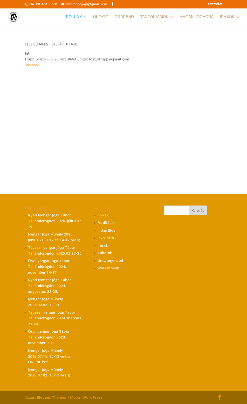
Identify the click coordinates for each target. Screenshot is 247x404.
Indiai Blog (106, 230)
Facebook (32, 65)
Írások (227, 17)
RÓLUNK (74, 17)
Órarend (124, 17)
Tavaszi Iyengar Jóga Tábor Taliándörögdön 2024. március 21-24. (54, 318)
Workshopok (108, 267)
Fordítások (106, 222)
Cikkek (103, 215)
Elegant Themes (51, 397)
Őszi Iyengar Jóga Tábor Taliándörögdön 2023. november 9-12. (48, 337)
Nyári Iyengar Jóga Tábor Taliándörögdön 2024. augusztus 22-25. (49, 285)
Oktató (100, 17)
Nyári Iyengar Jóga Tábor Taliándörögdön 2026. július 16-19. (55, 221)
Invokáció (105, 237)
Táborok (104, 252)
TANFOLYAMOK (154, 17)
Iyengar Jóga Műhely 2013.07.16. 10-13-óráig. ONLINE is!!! (49, 356)
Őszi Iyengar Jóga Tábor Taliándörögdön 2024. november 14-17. (48, 266)
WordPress (92, 397)
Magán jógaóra (196, 17)
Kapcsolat (214, 4)
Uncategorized (110, 260)
